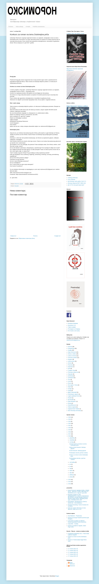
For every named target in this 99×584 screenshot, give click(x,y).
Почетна (35, 236)
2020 (69, 427)
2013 (69, 483)
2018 (69, 432)
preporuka (70, 366)
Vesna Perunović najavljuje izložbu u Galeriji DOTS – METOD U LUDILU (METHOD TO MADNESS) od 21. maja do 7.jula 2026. (78, 492)
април (71, 470)
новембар (72, 440)
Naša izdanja (19, 26)
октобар (72, 442)
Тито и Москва (71, 179)
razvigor (70, 388)
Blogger (57, 576)
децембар (72, 438)
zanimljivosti (71, 377)
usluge (69, 390)
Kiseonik (70, 346)
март (71, 472)
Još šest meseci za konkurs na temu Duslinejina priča (78, 444)
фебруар (72, 474)
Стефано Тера (71, 370)
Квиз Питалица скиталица (74, 410)
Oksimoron (72, 565)
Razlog (69, 403)
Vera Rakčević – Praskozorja (75, 515)
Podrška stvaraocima (39, 26)
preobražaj (70, 376)
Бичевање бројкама (73, 323)
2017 (69, 434)
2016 (69, 436)
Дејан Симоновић (72, 392)
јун (70, 466)
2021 (69, 425)
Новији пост (13, 236)
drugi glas (16, 185)
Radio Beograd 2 (72, 401)
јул (70, 464)
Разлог (69, 383)
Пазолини (70, 365)
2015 (69, 479)
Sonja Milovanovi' (72, 405)
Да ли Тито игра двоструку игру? (76, 185)
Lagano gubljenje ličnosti (74, 396)
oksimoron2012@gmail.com (73, 340)
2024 (69, 419)
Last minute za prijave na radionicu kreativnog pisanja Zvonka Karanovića (77, 521)
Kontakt (28, 26)
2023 (69, 421)
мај (70, 468)
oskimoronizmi (71, 361)
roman (69, 381)
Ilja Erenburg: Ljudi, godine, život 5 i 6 (77, 181)
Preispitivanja (71, 348)
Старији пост (57, 236)
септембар (72, 462)
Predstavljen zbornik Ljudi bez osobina (78, 452)
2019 (69, 429)
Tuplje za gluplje (72, 327)
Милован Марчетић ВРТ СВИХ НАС (77, 183)
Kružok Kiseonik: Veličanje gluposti (77, 450)
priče (69, 368)
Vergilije (70, 350)
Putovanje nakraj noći (73, 372)
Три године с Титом (73, 385)
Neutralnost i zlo (72, 325)
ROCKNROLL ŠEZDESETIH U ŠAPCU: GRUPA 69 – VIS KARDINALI (77, 502)
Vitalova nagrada (72, 407)
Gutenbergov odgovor (73, 394)
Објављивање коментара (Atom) (27, 238)
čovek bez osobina (72, 357)
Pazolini (70, 397)
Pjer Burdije (71, 399)
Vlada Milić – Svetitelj (73, 523)
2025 (69, 417)
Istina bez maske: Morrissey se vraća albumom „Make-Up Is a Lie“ (77, 508)
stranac (69, 363)
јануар (71, 476)
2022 (69, 423)
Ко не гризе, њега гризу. (74, 330)
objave (69, 386)
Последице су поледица (74, 329)
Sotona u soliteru (72, 354)
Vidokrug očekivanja (73, 177)
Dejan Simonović (72, 352)
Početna (11, 26)
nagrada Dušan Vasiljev (73, 408)
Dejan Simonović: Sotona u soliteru (77, 106)
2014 (69, 481)
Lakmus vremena (72, 355)
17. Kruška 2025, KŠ (73, 548)
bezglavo (70, 359)
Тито (69, 379)
